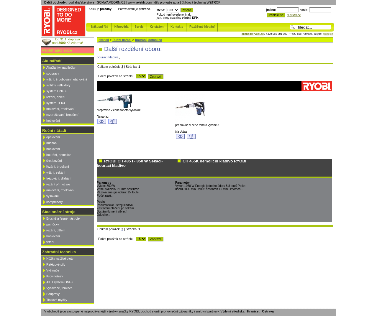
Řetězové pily (55, 264)
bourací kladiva (108, 57)
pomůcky (52, 224)
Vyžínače (52, 270)
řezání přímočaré (58, 184)
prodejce (328, 33)
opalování (53, 137)
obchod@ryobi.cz (253, 33)
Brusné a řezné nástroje (63, 218)
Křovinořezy (54, 276)
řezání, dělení (55, 97)
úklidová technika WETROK (201, 2)
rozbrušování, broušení (62, 114)
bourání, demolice (58, 155)
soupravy (52, 73)
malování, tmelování (60, 109)
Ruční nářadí (122, 40)
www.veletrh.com (140, 2)
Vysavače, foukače (59, 288)
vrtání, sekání (55, 172)
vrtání (50, 242)
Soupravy (53, 294)
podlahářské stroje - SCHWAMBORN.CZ (96, 2)
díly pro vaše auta (166, 2)
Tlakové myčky (56, 300)
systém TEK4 (55, 103)
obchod (104, 40)
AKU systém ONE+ (59, 282)
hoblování (53, 120)
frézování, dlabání (58, 178)
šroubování (54, 160)
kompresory (54, 202)
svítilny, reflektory (58, 85)
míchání (52, 143)
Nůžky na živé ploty (59, 258)
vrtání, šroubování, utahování (66, 79)
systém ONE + (56, 91)
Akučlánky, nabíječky (61, 67)
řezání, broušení (57, 166)
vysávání (52, 196)
